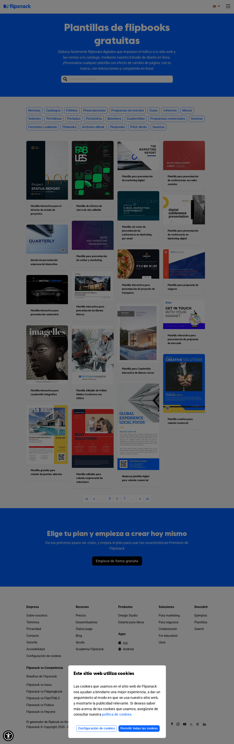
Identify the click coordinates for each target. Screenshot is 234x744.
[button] (8, 735)
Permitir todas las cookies (139, 728)
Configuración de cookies (96, 728)
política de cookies (116, 714)
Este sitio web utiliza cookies (117, 676)
